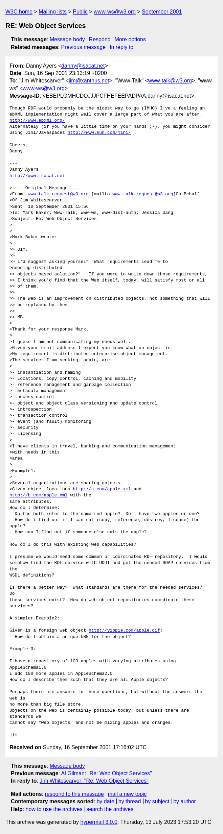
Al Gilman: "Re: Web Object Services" (106, 773)
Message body (67, 39)
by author (184, 801)
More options (130, 39)
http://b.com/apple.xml (38, 495)
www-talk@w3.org (170, 80)
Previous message (83, 47)
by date (105, 801)
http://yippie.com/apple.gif (124, 631)
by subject (157, 801)
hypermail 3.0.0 (98, 822)
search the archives (110, 809)
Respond (100, 39)
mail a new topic (127, 794)
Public (80, 12)
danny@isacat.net (83, 66)
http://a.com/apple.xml (102, 489)
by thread (129, 801)
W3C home (18, 12)
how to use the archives (54, 809)
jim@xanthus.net (89, 80)
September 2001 (162, 12)
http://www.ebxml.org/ (37, 121)
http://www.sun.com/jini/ (99, 133)
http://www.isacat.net (37, 176)
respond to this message (74, 794)
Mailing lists (53, 12)
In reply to (121, 47)
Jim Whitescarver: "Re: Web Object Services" (94, 781)
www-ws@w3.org (115, 12)
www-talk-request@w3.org (58, 194)
